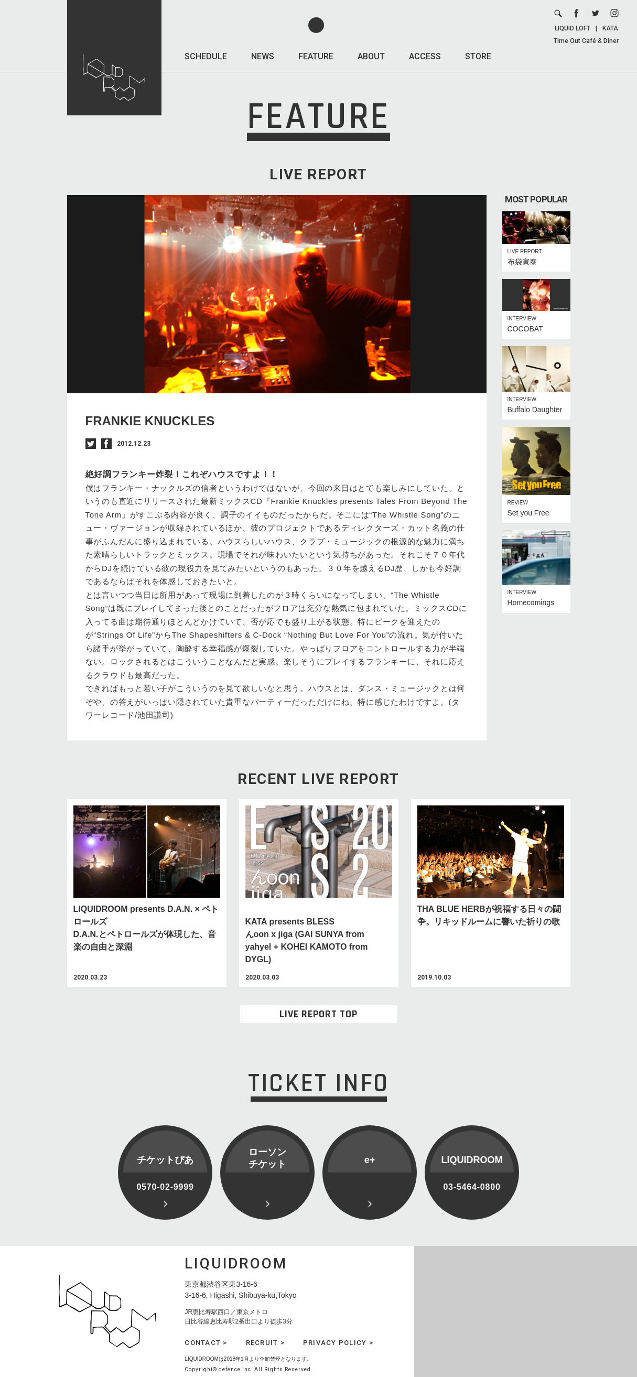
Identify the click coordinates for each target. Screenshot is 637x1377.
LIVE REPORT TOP (318, 1014)
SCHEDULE (206, 56)
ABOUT (371, 56)
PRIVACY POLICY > (338, 1343)
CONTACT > (206, 1343)
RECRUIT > (265, 1343)
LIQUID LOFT (572, 28)
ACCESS (425, 56)
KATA (610, 28)
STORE (478, 56)
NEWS (262, 56)
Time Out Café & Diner (586, 41)
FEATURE (315, 56)
